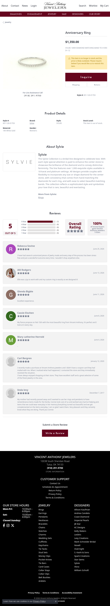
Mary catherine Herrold (30, 336)
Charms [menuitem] (42, 534)
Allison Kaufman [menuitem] (82, 509)
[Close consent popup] (56, 601)
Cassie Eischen (25, 312)
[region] (32, 59)
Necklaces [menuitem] (43, 520)
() (58, 221)
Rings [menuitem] (41, 509)
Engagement (34, 14)
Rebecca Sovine (26, 245)
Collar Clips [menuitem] (44, 573)
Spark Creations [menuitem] (82, 556)
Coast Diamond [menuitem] (81, 516)
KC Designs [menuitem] (79, 527)
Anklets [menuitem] (42, 581)
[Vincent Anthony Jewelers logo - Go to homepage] (55, 6)
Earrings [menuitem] (43, 513)
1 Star (23, 233)
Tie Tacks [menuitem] (43, 548)
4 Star (23, 224)
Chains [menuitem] (42, 527)
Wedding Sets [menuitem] (45, 538)
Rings (41, 197)
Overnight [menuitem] (79, 548)
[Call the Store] (55, 468)
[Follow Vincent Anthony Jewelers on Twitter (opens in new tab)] (12, 525)
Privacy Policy (55, 494)
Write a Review (55, 433)
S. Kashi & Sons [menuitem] (81, 552)
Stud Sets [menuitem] (43, 552)
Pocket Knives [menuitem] (45, 559)
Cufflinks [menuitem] (43, 541)
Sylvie (32, 123)
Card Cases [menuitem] (44, 566)
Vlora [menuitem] (76, 566)
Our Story (94, 14)
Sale (64, 14)
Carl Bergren (24, 358)
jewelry (8, 22)
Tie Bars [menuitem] (42, 563)
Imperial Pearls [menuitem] (81, 520)
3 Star (23, 227)
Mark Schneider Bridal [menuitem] (85, 541)
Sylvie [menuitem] (77, 563)
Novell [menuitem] (77, 545)
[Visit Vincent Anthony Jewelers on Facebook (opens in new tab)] (4, 525)
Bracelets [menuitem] (43, 524)
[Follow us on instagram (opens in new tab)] (7, 525)
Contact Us (55, 483)
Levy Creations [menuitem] (81, 538)
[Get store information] (55, 471)
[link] (4, 6)
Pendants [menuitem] (43, 516)
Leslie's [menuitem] (77, 534)
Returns (97, 85)
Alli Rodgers (24, 269)
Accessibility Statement (72, 593)
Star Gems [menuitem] (79, 559)
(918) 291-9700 (32, 95)
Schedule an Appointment (55, 487)
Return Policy (55, 490)
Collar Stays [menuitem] (44, 570)
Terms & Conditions (55, 497)
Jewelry (52, 14)
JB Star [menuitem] (77, 524)
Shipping (75, 85)
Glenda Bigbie (25, 291)
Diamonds (16, 14)
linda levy (22, 389)
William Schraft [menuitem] (81, 570)
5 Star (23, 221)
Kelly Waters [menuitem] (80, 531)
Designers (77, 14)
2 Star (23, 230)
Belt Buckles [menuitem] (44, 577)
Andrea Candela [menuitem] (82, 513)
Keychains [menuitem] (43, 545)
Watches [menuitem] (43, 531)
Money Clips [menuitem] (44, 556)
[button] (34, 6)
